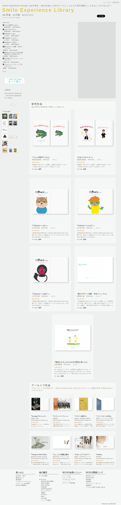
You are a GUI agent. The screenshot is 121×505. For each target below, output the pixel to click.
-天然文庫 (44, 487)
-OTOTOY (44, 494)
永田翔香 (5, 56)
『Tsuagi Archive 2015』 (39, 454)
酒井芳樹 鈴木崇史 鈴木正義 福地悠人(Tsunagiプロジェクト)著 (48, 456)
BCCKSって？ (90, 476)
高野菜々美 (6, 62)
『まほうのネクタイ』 (85, 157)
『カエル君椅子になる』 (41, 157)
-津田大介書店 (45, 483)
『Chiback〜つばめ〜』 (40, 294)
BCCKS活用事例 (21, 485)
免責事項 (88, 485)
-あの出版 (44, 498)
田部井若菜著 (36, 160)
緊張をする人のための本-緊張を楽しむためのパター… (13, 53)
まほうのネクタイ (10, 29)
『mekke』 (99, 454)
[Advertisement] (87, 60)
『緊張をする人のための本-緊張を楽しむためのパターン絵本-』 (79, 362)
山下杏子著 (36, 228)
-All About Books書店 (47, 481)
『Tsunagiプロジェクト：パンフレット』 (44, 416)
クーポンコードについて (23, 481)
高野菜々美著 (35, 418)
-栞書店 (43, 492)
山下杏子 (6, 35)
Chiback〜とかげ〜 (10, 38)
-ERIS (42, 496)
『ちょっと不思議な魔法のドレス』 (64, 454)
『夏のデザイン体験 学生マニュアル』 (92, 294)
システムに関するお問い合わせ (95, 487)
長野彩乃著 (80, 296)
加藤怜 (5, 68)
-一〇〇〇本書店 (46, 500)
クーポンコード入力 (69, 479)
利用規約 (88, 479)
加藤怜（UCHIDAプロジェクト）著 (84, 456)
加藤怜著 (55, 418)
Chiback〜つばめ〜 (10, 42)
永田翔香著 (58, 364)
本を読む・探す (20, 476)
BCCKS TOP (90, 477)
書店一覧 (13, 104)
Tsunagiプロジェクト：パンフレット (13, 59)
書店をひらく (20, 477)
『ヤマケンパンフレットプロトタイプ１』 (66, 416)
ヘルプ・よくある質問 (23, 483)
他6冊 (4, 71)
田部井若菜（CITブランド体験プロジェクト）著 (66, 456)
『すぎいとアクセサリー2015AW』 (86, 454)
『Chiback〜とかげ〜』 (85, 226)
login (104, 2)
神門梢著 (98, 456)
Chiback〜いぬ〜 (10, 34)
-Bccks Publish (45, 485)
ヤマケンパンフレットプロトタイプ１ (13, 65)
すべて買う (14, 80)
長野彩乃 (5, 50)
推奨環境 (18, 479)
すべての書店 (43, 476)
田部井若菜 (7, 27)
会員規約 (88, 481)
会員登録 (108, 2)
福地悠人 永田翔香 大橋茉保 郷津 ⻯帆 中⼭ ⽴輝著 (88, 418)
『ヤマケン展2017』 (81, 416)
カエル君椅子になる (11, 25)
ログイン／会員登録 (69, 483)
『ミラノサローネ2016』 (103, 416)
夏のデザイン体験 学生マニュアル (13, 47)
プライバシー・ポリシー (93, 483)
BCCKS (116, 2)
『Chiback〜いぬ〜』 (40, 226)
